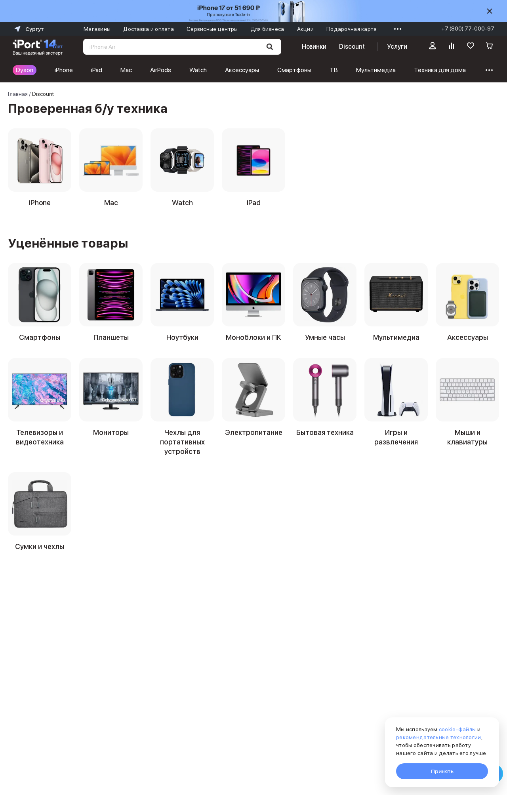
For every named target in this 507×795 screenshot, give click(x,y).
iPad (96, 70)
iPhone (64, 70)
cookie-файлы (457, 729)
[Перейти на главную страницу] (38, 47)
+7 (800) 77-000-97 (467, 28)
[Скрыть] (489, 11)
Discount (351, 46)
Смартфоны (294, 70)
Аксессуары (242, 70)
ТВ (334, 70)
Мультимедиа (376, 70)
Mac (126, 70)
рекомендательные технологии (438, 737)
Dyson (24, 70)
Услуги (397, 46)
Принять (442, 771)
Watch (198, 70)
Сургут (28, 29)
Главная (18, 94)
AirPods (160, 70)
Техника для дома (440, 70)
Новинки (314, 46)
